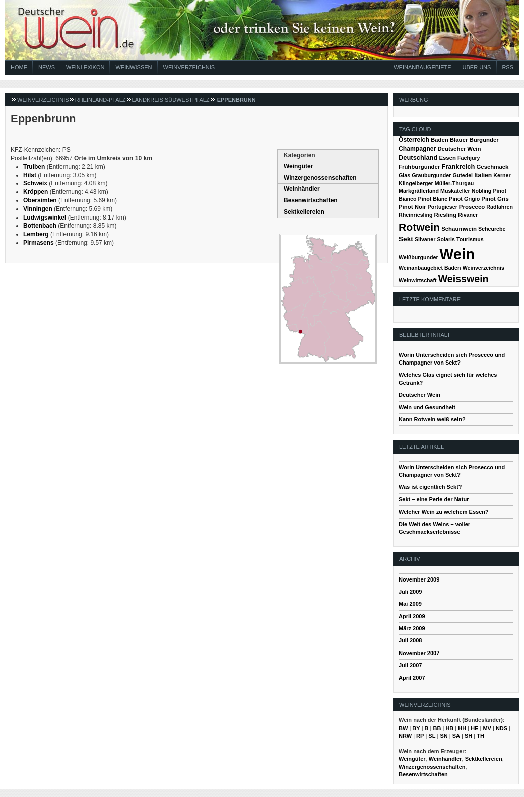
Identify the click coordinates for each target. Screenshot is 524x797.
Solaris (446, 239)
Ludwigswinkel (44, 217)
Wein (457, 254)
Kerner (501, 175)
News (46, 67)
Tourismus (470, 239)
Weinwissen (133, 67)
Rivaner (468, 215)
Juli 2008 (410, 640)
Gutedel (462, 175)
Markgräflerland (419, 191)
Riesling (445, 215)
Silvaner (425, 239)
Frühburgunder (419, 167)
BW (403, 728)
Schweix (35, 183)
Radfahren (499, 207)
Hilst (29, 175)
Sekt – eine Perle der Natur (434, 499)
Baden (439, 140)
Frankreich (458, 166)
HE (474, 728)
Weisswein (463, 278)
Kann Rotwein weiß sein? (432, 419)
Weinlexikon (85, 67)
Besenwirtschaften (311, 200)
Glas (404, 175)
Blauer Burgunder (474, 140)
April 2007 (412, 678)
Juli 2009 (410, 592)
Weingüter (298, 166)
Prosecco (472, 207)
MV (487, 728)
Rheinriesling (416, 215)
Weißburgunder (418, 257)
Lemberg (36, 234)
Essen (447, 158)
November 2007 (419, 653)
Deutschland (418, 157)
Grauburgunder (431, 175)
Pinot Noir (412, 207)
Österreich (414, 139)
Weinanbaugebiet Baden (430, 268)
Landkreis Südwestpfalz (171, 100)
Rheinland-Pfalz (100, 100)
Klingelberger (416, 183)
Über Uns (477, 67)
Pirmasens (38, 242)
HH (462, 728)
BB (437, 728)
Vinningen (37, 208)
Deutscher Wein (459, 149)
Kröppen (35, 191)
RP (420, 736)
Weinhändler (302, 188)
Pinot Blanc (433, 199)
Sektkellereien (304, 211)
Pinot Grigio (464, 199)
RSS (507, 67)
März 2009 (412, 628)
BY (416, 728)
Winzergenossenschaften (320, 177)
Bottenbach (39, 225)
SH (468, 736)
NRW (405, 736)
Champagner (417, 148)
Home (19, 67)
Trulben (34, 166)
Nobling (482, 191)
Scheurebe (492, 229)
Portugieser (442, 207)
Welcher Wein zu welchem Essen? (444, 512)
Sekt (406, 239)
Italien (483, 175)
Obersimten (40, 200)
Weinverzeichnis (189, 67)
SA (456, 736)
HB (449, 728)
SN (443, 736)
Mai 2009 (410, 604)
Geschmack (492, 167)
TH (480, 736)
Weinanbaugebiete (422, 67)
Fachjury (468, 158)
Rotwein (419, 227)
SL (431, 736)
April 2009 (412, 616)
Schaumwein (459, 229)
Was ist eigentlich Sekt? (430, 487)
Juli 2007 (410, 665)
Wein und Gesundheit (427, 407)
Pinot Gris (495, 199)
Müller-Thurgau (454, 183)
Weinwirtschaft (418, 280)
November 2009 (419, 579)
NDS (501, 728)
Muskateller (455, 191)
